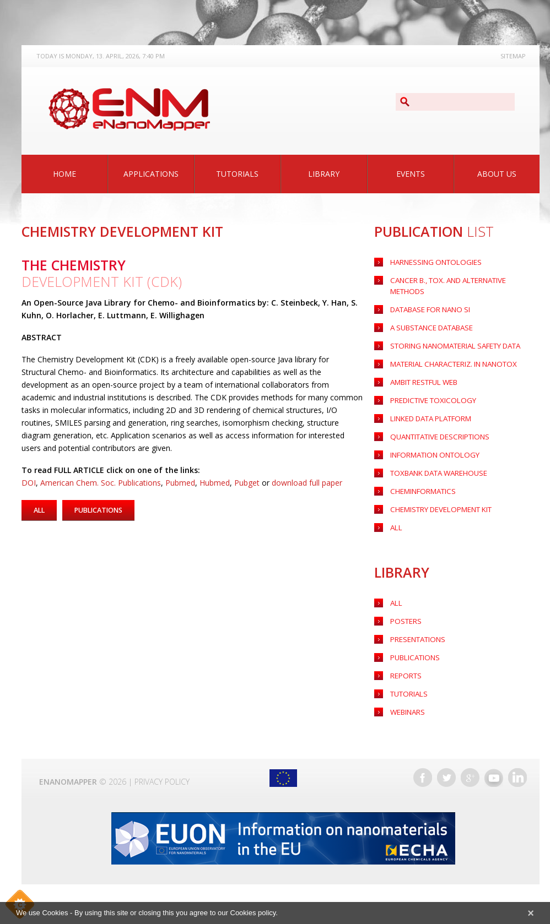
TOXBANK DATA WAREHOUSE (436, 468)
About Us (496, 174)
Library (323, 174)
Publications (413, 656)
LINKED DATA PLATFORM (428, 412)
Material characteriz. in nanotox (450, 356)
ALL (395, 524)
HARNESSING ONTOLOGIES (431, 262)
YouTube (493, 778)
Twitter (446, 778)
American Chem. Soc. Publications (100, 482)
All (395, 600)
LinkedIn (517, 778)
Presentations (415, 638)
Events (410, 174)
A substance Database (429, 318)
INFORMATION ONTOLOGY (432, 449)
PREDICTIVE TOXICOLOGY (429, 393)
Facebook (422, 778)
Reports (404, 675)
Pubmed (180, 482)
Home (64, 174)
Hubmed (214, 482)
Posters (403, 619)
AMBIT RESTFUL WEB (421, 374)
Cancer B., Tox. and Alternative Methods (461, 281)
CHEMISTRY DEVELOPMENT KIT (436, 505)
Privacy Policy (162, 783)
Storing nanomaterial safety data (451, 337)
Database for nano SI (428, 300)
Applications (151, 174)
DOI (28, 482)
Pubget (247, 482)
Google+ (470, 778)
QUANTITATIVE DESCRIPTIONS (436, 431)
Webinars (406, 713)
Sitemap (513, 56)
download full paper (307, 482)
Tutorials (237, 174)
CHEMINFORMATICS (420, 487)
